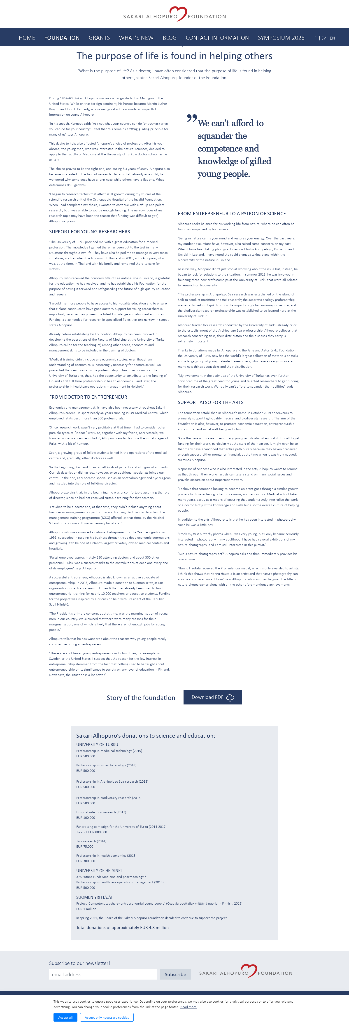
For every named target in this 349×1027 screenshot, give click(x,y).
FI (316, 38)
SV (323, 38)
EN (332, 38)
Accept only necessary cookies (107, 1017)
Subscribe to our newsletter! (79, 962)
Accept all (65, 1017)
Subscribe (175, 974)
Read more (188, 1006)
